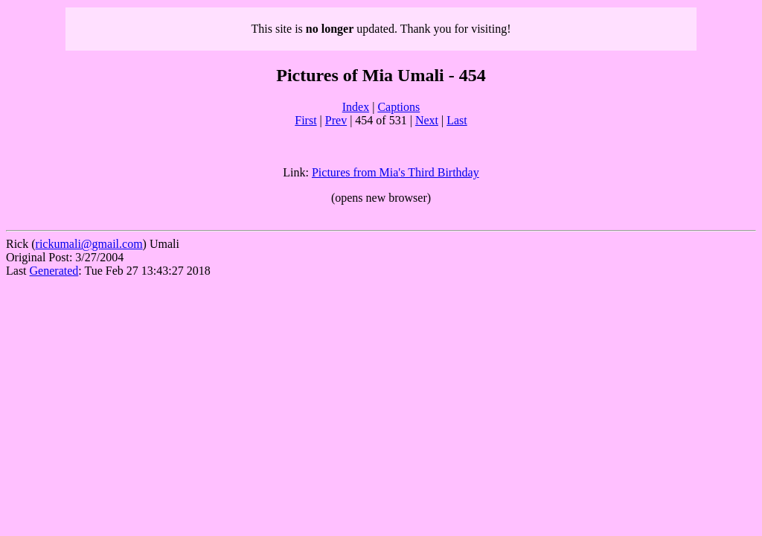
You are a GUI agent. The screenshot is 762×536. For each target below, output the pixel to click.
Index (355, 106)
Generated (54, 270)
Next (426, 120)
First (305, 120)
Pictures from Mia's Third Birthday (395, 172)
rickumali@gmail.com (89, 243)
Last (456, 120)
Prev (336, 120)
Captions (398, 106)
